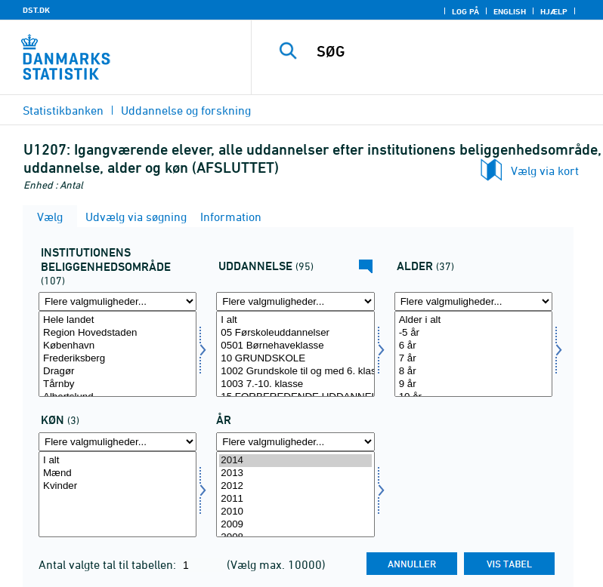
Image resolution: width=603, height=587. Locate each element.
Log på (465, 11)
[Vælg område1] (117, 354)
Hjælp (553, 11)
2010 (295, 512)
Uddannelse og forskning (186, 110)
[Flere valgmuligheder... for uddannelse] (295, 301)
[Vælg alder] (473, 354)
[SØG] (449, 51)
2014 (295, 460)
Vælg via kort (545, 170)
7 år (473, 358)
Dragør (117, 371)
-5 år (473, 333)
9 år (473, 384)
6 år (473, 346)
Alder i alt (473, 320)
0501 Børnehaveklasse (295, 346)
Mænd (117, 473)
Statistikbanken (63, 110)
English (509, 11)
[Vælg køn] (117, 494)
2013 (295, 473)
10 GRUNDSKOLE (295, 358)
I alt (295, 320)
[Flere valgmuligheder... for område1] (117, 301)
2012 (295, 486)
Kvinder (117, 486)
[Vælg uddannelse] (295, 354)
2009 (295, 524)
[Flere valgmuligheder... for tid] (295, 441)
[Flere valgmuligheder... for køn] (117, 441)
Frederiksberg (117, 358)
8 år (473, 371)
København (117, 346)
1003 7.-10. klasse (295, 384)
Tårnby (117, 384)
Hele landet (117, 320)
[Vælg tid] (295, 494)
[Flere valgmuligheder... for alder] (473, 301)
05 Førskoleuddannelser (295, 333)
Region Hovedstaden (117, 333)
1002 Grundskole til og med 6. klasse (295, 371)
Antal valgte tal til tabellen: (109, 564)
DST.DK (36, 10)
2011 (295, 499)
